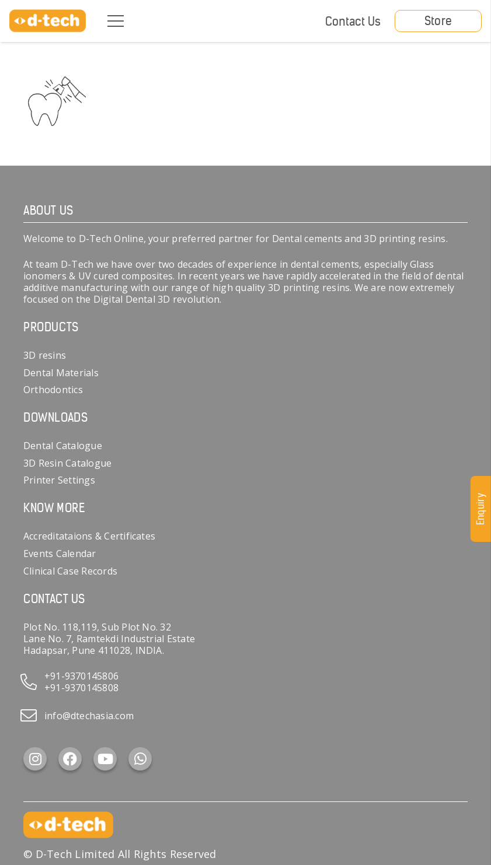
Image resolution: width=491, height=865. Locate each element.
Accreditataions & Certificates (89, 536)
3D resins (44, 355)
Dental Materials (61, 372)
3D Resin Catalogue (67, 463)
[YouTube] (105, 759)
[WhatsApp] (140, 759)
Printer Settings (59, 480)
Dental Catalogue (62, 445)
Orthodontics (53, 389)
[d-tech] (47, 21)
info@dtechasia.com (89, 715)
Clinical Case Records (70, 571)
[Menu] (115, 21)
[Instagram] (35, 759)
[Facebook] (70, 759)
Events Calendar (59, 553)
